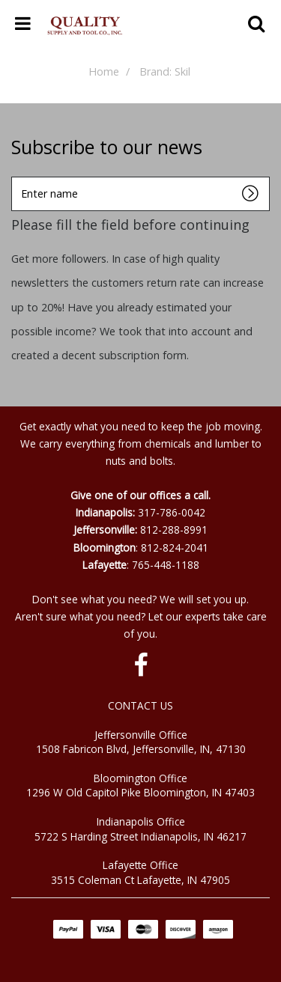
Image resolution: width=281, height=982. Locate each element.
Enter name (15, 176)
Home (103, 71)
